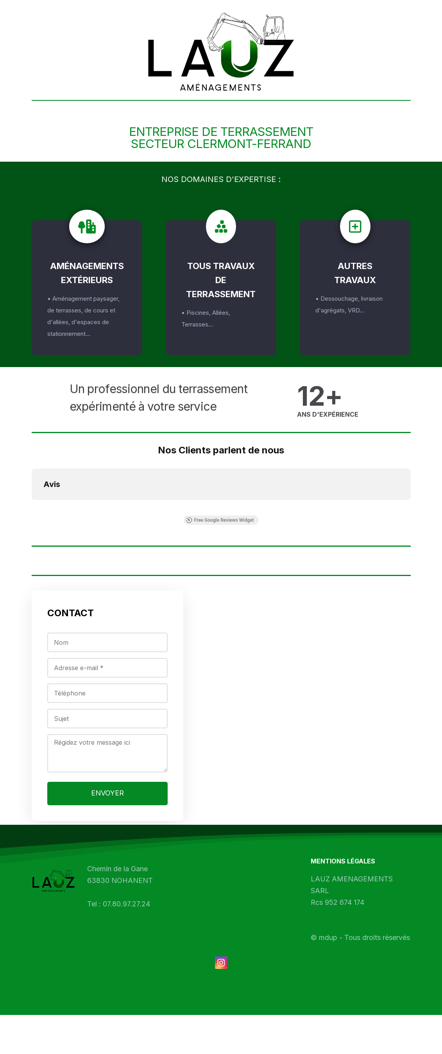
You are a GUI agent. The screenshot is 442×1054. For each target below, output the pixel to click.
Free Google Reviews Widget (220, 520)
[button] (31, 507)
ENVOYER (107, 803)
